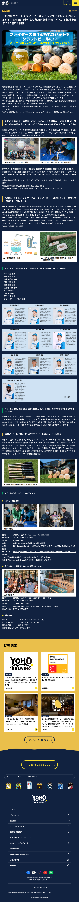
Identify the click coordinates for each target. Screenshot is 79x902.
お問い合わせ (14, 849)
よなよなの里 (14, 860)
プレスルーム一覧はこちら (39, 739)
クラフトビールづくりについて (21, 837)
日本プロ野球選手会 (10, 226)
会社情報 (13, 821)
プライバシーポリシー (39, 887)
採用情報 (13, 865)
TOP (8, 777)
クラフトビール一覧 (17, 826)
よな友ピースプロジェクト (19, 843)
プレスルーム (18, 777)
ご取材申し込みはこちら (39, 764)
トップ (12, 809)
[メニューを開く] (75, 3)
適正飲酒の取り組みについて (20, 854)
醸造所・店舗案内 (16, 832)
